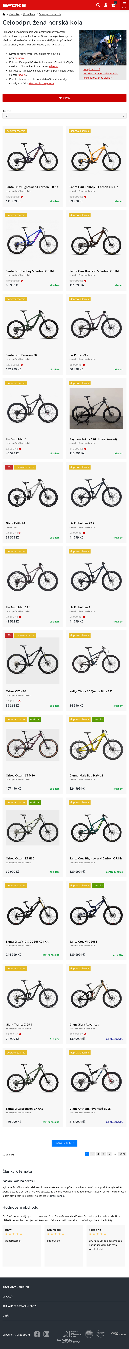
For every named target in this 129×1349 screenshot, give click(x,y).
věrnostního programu (41, 83)
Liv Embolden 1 (16, 439)
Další (122, 1153)
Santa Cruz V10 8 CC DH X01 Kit (27, 941)
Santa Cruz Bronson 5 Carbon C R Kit (94, 271)
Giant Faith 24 (15, 523)
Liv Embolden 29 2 (82, 523)
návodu (53, 66)
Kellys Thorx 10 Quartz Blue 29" (91, 691)
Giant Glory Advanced (84, 1024)
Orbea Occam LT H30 (20, 858)
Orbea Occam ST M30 (20, 775)
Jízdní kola (29, 14)
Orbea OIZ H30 (16, 691)
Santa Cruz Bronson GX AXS (24, 1109)
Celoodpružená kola (50, 14)
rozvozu (21, 74)
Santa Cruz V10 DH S (83, 941)
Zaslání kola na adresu (19, 1181)
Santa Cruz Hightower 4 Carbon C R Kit (32, 187)
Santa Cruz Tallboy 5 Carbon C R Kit (94, 187)
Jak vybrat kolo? (91, 69)
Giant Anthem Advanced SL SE (90, 1109)
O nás (6, 1315)
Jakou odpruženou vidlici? (97, 77)
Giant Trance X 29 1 (19, 1024)
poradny (19, 58)
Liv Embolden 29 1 (18, 607)
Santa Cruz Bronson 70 (21, 355)
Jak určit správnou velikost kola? (100, 73)
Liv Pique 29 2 (79, 355)
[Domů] (4, 14)
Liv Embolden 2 (80, 607)
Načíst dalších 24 (64, 1143)
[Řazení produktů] (64, 115)
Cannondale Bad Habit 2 (86, 775)
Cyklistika (14, 14)
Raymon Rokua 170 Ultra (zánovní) (93, 439)
